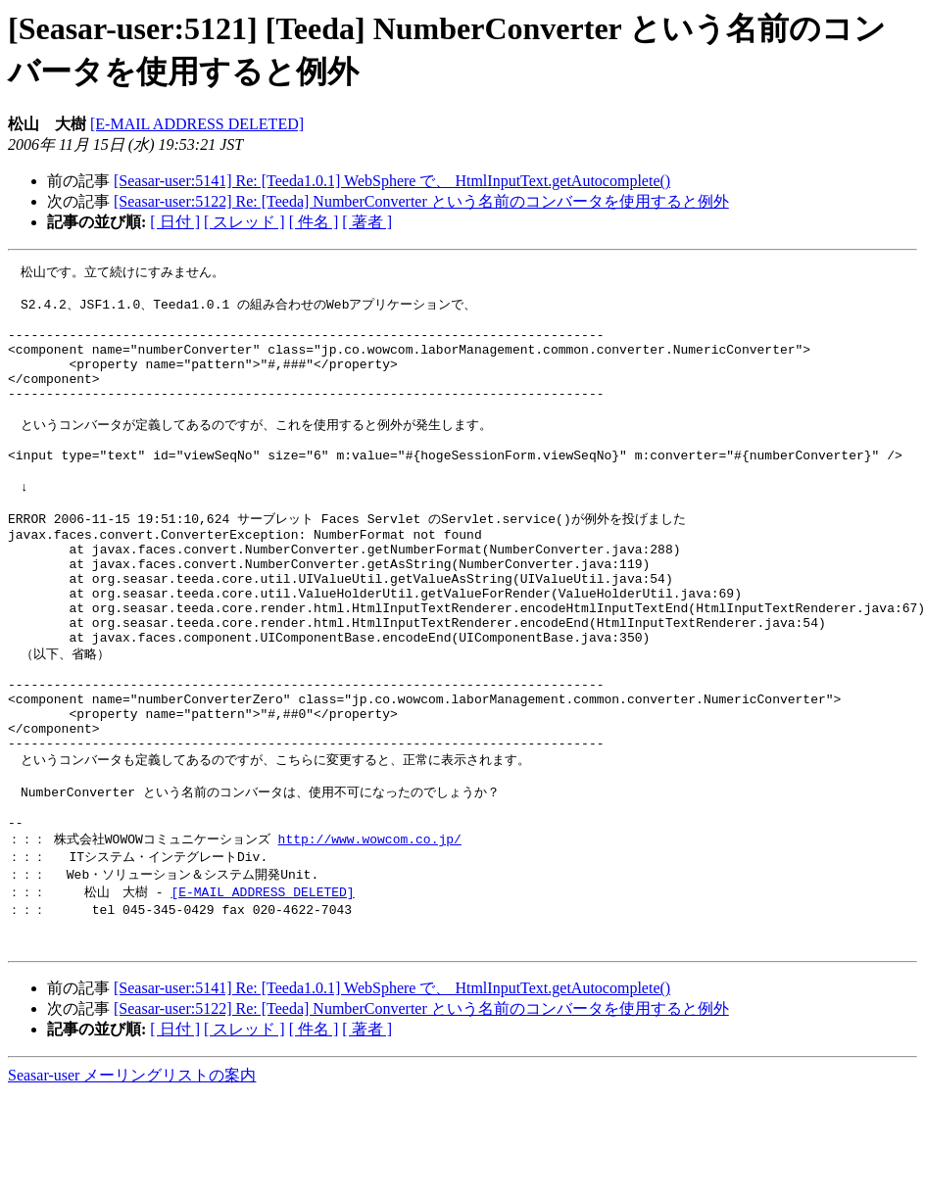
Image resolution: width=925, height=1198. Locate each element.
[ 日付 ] (175, 222)
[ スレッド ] (244, 222)
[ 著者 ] (367, 222)
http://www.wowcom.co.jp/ (370, 932)
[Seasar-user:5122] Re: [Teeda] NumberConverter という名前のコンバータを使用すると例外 (421, 201)
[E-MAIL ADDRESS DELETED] (197, 124)
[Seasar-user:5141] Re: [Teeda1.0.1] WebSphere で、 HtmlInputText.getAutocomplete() (392, 180)
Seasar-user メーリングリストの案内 (132, 1179)
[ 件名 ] (314, 222)
